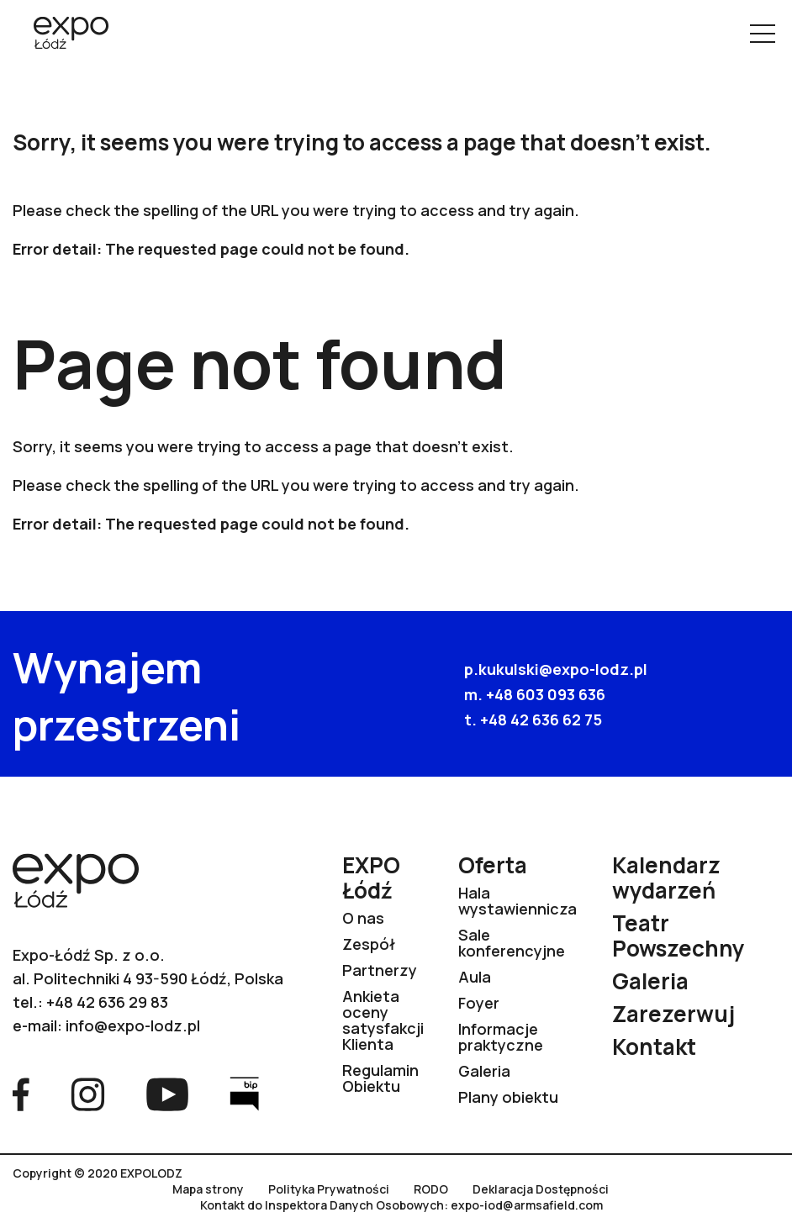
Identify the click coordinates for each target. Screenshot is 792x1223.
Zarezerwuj (673, 1014)
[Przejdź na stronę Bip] (244, 1092)
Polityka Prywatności (328, 1189)
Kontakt (654, 1046)
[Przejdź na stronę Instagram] (88, 1092)
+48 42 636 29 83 (107, 1002)
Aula (474, 977)
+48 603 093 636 (545, 694)
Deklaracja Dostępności (541, 1189)
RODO (431, 1189)
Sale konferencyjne (511, 943)
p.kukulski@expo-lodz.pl (555, 669)
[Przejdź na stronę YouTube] (167, 1092)
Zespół (368, 944)
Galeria (484, 1071)
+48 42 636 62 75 (541, 719)
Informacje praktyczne (500, 1037)
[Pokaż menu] (762, 33)
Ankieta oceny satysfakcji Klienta (383, 1020)
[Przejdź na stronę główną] (64, 34)
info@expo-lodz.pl (133, 1025)
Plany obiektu (508, 1097)
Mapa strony (208, 1189)
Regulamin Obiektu (380, 1078)
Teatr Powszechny (678, 935)
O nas (363, 918)
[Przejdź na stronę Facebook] (21, 1092)
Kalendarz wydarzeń (666, 877)
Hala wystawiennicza (517, 901)
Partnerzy (379, 970)
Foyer (478, 1003)
